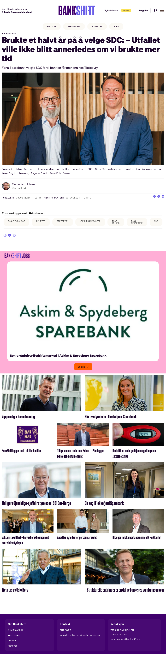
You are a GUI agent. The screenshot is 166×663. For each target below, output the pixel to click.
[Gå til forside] (70, 10)
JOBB (119, 26)
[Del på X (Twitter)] (155, 201)
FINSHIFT (98, 26)
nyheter (45, 225)
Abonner (121, 10)
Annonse (13, 652)
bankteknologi (18, 225)
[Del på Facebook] (148, 201)
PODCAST (49, 26)
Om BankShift (15, 636)
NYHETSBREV (73, 26)
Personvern (14, 642)
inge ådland (127, 226)
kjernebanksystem (99, 225)
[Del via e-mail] (161, 201)
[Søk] (155, 10)
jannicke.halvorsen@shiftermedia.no (80, 641)
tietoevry (68, 225)
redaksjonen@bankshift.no (125, 646)
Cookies (12, 647)
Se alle (81, 373)
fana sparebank (150, 226)
